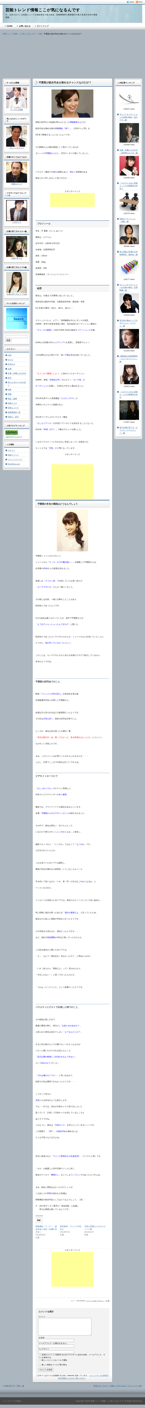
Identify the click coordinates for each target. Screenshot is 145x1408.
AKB (9, 355)
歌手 (9, 378)
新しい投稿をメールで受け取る (54, 1368)
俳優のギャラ (16, 184)
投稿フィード (13, 455)
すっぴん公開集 (16, 110)
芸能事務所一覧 (14, 412)
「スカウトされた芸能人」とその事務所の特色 (128, 394)
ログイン (11, 450)
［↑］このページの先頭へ (12, 1404)
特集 (9, 390)
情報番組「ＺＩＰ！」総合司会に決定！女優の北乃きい (46, 1229)
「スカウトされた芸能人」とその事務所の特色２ (128, 186)
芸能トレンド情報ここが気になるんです (19, 34)
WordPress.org (14, 464)
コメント (41, 1317)
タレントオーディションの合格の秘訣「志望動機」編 (128, 287)
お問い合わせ (25, 26)
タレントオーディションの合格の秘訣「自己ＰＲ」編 (128, 117)
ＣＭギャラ (16, 222)
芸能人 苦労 (13, 417)
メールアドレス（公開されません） (53, 1347)
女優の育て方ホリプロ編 (17, 294)
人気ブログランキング (13, 437)
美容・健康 (12, 399)
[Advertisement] (72, 54)
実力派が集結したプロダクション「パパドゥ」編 (128, 323)
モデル (10, 360)
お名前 (41, 1341)
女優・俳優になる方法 (17, 373)
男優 (9, 394)
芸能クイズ (12, 403)
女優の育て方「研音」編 (14, 1389)
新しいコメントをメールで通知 (54, 1363)
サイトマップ (43, 26)
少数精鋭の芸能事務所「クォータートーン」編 (128, 359)
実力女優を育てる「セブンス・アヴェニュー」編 (128, 430)
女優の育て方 (16, 258)
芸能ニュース (13, 408)
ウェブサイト (43, 1352)
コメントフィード (15, 459)
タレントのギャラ (16, 148)
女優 (107, 1301)
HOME (10, 26)
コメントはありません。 (95, 1301)
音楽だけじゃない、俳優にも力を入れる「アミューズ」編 (117, 1389)
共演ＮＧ (11, 364)
